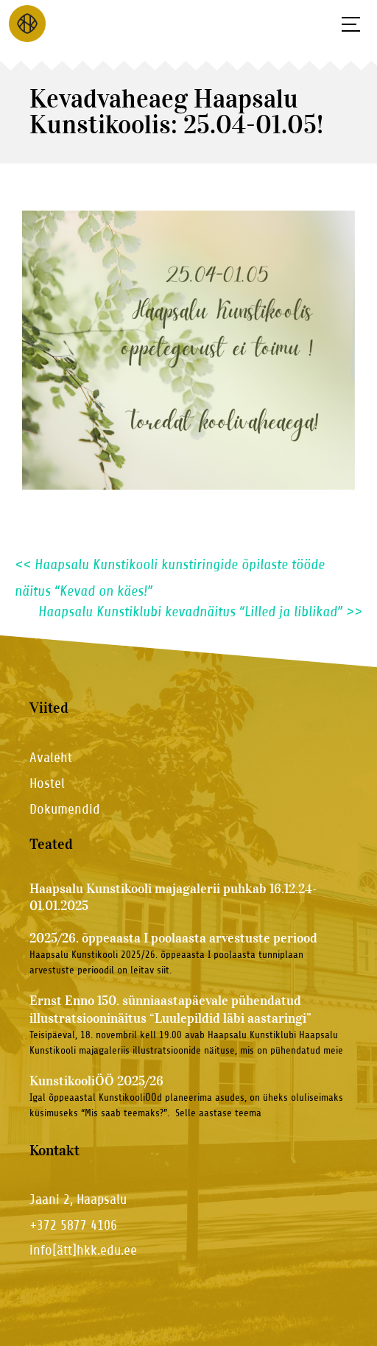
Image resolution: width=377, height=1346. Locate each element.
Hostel (47, 783)
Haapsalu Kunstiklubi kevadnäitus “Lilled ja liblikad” (200, 612)
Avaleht (50, 757)
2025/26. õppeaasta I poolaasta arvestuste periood (173, 938)
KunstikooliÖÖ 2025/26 (96, 1081)
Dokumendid (64, 809)
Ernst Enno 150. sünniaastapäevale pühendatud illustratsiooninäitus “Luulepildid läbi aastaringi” (170, 1009)
